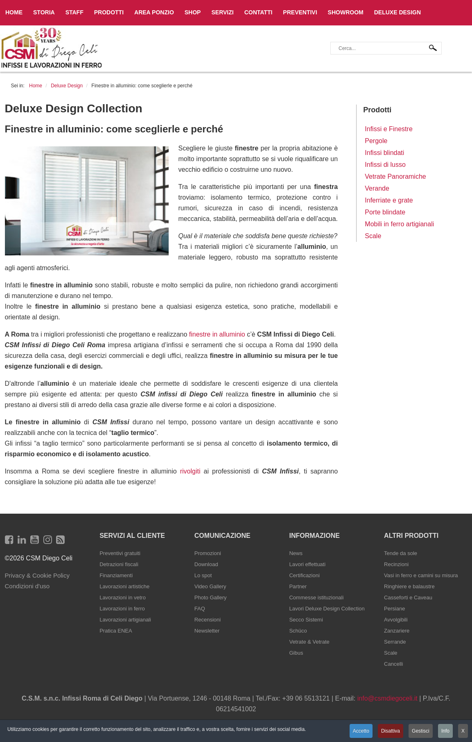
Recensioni (207, 620)
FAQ (199, 608)
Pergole (376, 140)
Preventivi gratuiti (119, 553)
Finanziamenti (116, 575)
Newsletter (206, 631)
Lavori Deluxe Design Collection (326, 608)
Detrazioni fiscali (118, 564)
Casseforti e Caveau (408, 597)
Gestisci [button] (420, 731)
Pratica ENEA (115, 631)
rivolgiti (190, 471)
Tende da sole (400, 553)
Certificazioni (304, 575)
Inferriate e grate (389, 200)
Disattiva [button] (390, 731)
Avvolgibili (396, 620)
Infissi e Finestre (388, 128)
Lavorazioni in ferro (122, 608)
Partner (298, 586)
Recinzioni (396, 564)
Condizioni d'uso (27, 586)
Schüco (298, 631)
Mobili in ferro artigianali (399, 224)
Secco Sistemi (306, 620)
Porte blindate (385, 212)
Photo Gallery (210, 597)
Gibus (296, 653)
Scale (373, 235)
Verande (377, 188)
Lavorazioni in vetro (122, 597)
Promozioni (207, 553)
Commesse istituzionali (316, 597)
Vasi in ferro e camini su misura (421, 575)
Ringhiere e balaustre (409, 586)
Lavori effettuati (307, 564)
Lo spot (203, 575)
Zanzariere (396, 631)
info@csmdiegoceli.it (387, 698)
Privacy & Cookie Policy (37, 575)
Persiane (394, 608)
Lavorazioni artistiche (124, 586)
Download (206, 564)
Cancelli (393, 664)
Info (445, 731)
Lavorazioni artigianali (125, 620)
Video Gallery (210, 586)
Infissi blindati (384, 152)
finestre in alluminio (217, 334)
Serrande (395, 642)
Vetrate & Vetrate (309, 642)
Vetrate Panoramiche (395, 176)
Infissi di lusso (385, 164)
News (296, 553)
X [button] (463, 731)
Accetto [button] (360, 731)
